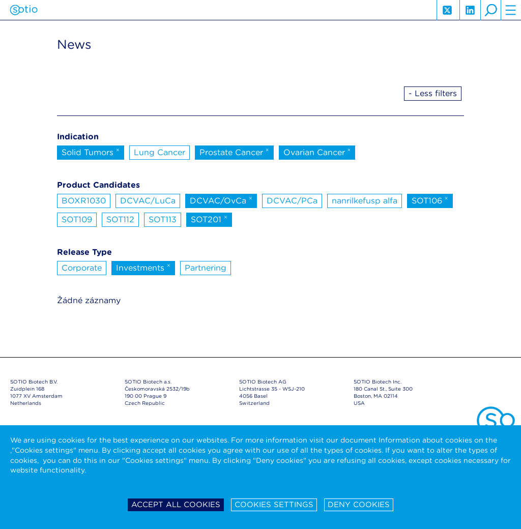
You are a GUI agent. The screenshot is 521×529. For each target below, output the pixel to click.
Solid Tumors (91, 151)
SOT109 (77, 219)
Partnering (205, 268)
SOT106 (430, 199)
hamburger (511, 10)
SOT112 (120, 219)
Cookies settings (274, 504)
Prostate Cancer (234, 151)
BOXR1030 (84, 200)
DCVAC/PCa (292, 200)
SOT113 (163, 219)
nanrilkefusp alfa (364, 200)
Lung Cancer (159, 152)
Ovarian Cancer (317, 151)
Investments (143, 267)
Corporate (82, 268)
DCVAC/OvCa (221, 199)
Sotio (23, 10)
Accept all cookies (175, 504)
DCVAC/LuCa (148, 200)
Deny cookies (359, 504)
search (490, 10)
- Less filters (433, 93)
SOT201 (209, 218)
